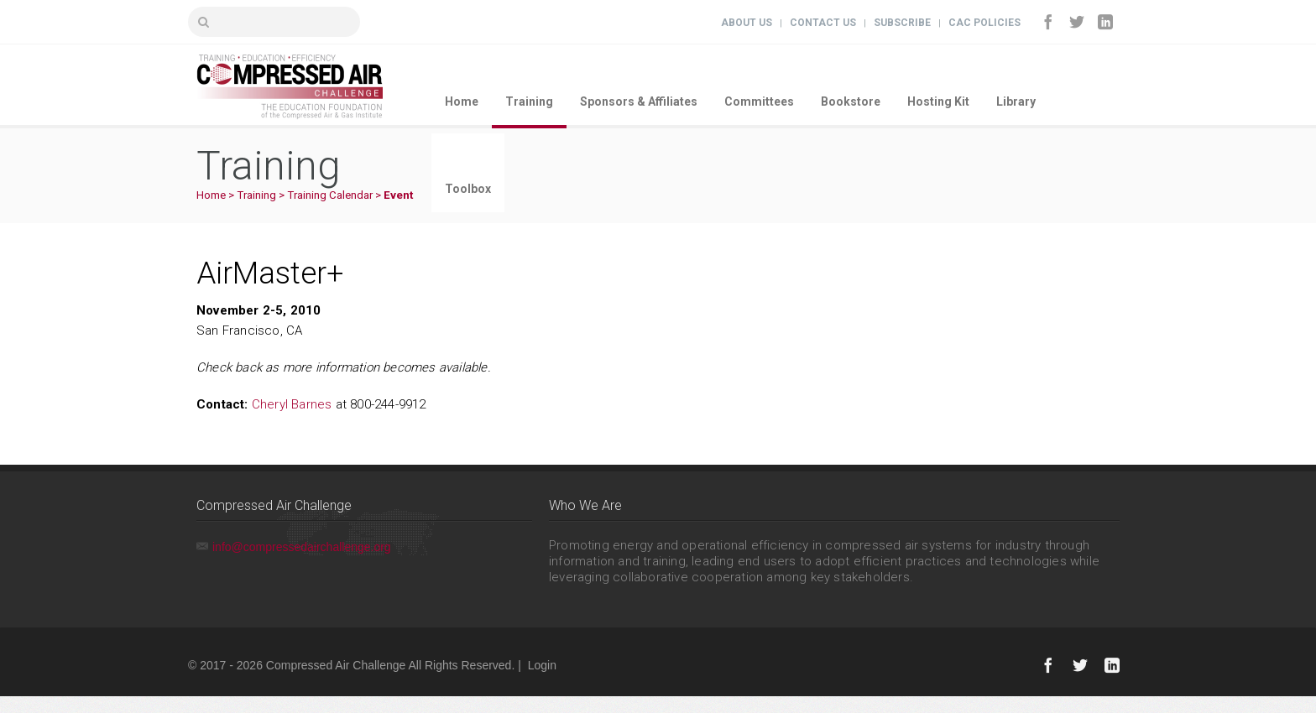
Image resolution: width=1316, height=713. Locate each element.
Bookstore (850, 101)
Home (461, 101)
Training (529, 101)
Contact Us (823, 23)
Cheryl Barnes (292, 404)
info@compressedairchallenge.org (301, 547)
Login (542, 665)
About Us (746, 23)
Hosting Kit (938, 101)
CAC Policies (984, 23)
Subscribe (902, 23)
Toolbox (468, 188)
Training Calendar (330, 195)
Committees (759, 101)
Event (398, 195)
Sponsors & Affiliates (638, 101)
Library (1016, 101)
